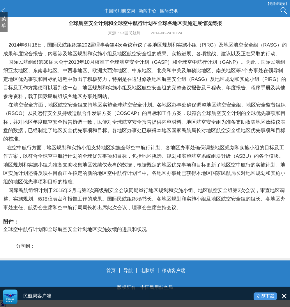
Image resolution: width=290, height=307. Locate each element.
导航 (128, 270)
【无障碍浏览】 (277, 4)
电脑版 (147, 270)
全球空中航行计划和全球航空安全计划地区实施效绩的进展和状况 (75, 229)
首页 (111, 270)
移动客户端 (173, 270)
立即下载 (265, 296)
